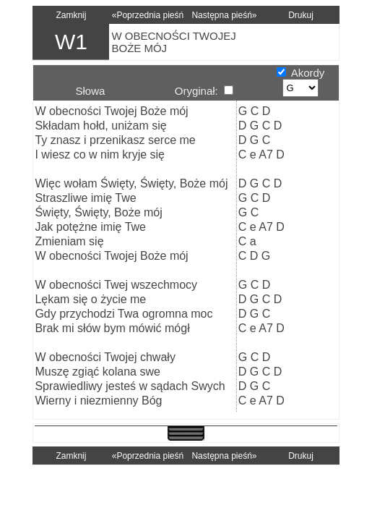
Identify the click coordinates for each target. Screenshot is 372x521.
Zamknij (71, 15)
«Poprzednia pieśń (147, 15)
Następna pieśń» (223, 15)
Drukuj (300, 15)
